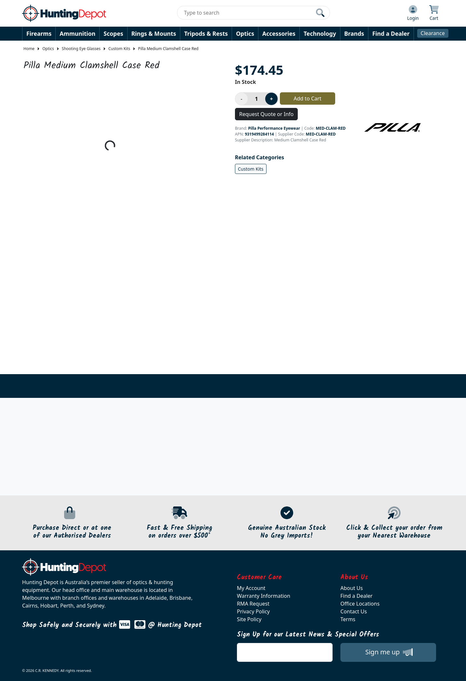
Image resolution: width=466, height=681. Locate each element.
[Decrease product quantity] (241, 98)
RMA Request (253, 603)
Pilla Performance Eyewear (274, 128)
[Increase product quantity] (271, 98)
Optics (245, 33)
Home (28, 48)
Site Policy (249, 619)
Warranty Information (263, 595)
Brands (354, 33)
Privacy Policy (253, 611)
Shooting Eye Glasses (81, 48)
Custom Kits (119, 48)
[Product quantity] (256, 99)
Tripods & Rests (206, 33)
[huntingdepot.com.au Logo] (64, 13)
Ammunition (77, 33)
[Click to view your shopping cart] (434, 13)
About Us (351, 588)
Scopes (113, 33)
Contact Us (353, 611)
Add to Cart (307, 98)
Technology (320, 33)
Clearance (433, 33)
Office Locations (359, 603)
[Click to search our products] (320, 12)
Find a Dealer (391, 33)
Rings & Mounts (153, 33)
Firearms (38, 33)
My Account (251, 588)
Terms (347, 619)
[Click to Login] (413, 13)
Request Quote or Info (266, 114)
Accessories (278, 33)
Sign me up (388, 652)
